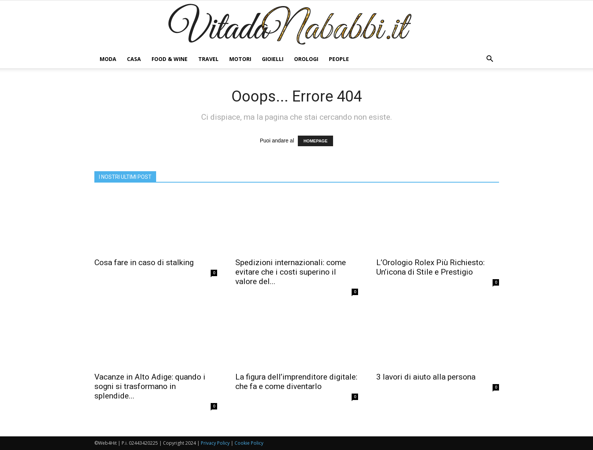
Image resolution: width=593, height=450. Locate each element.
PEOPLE (339, 58)
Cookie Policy (249, 443)
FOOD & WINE (170, 58)
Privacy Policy (215, 443)
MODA (108, 58)
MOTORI (240, 58)
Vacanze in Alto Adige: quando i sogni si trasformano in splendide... (149, 386)
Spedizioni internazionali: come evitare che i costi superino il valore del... (290, 272)
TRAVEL (208, 58)
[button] (490, 59)
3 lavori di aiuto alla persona (426, 376)
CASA (134, 58)
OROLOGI (306, 58)
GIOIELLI (272, 58)
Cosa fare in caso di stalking (144, 262)
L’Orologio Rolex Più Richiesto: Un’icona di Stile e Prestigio (430, 267)
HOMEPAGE (315, 141)
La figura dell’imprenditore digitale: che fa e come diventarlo (296, 381)
